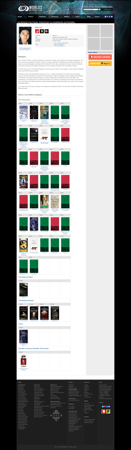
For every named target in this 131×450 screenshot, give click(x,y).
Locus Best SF (37, 404)
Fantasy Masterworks (73, 421)
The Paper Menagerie (34, 252)
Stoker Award (21, 412)
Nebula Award (21, 387)
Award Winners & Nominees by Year (57, 403)
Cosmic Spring (55, 119)
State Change (34, 273)
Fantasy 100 (36, 397)
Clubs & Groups (87, 397)
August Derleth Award (22, 400)
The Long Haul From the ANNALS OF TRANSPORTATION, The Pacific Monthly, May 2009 (44, 168)
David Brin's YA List (38, 407)
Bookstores (86, 392)
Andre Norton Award (22, 419)
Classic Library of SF (73, 417)
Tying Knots (65, 252)
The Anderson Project (26, 277)
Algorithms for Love (24, 273)
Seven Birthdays (55, 142)
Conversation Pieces (73, 415)
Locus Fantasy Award (22, 394)
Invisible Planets (34, 142)
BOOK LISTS (37, 384)
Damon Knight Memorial (74, 391)
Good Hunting (23, 231)
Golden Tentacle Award (23, 424)
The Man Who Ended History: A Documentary (23, 254)
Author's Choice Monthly (74, 427)
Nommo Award (21, 428)
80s (41, 412)
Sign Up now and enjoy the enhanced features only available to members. (89, 421)
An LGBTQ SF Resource (55, 398)
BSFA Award (20, 389)
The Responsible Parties (89, 405)
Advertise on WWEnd (88, 409)
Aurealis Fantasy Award (23, 416)
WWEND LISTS (53, 384)
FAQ (85, 411)
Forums (97, 16)
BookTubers (86, 386)
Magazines (86, 387)
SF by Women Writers (38, 413)
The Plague (34, 209)
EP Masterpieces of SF (73, 420)
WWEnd (66, 16)
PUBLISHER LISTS (73, 411)
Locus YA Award (21, 397)
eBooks (85, 391)
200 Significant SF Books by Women (41, 406)
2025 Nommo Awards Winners (106, 398)
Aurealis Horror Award (22, 418)
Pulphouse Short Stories (74, 429)
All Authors (71, 386)
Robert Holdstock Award (23, 401)
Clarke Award (21, 410)
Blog (88, 16)
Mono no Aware (34, 231)
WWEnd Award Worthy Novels (56, 386)
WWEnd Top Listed (54, 389)
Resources (55, 16)
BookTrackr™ (53, 407)
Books (20, 16)
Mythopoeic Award (22, 391)
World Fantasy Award (22, 404)
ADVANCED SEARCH (107, 9)
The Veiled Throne (44, 320)
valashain (27, 49)
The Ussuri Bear (44, 189)
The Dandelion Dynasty (26, 300)
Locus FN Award (21, 395)
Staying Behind (55, 252)
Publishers (42, 16)
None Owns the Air (55, 165)
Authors (30, 16)
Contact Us (86, 412)
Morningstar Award (22, 427)
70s (39, 412)
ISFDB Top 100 (37, 398)
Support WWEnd (87, 408)
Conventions (86, 389)
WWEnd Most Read (54, 391)
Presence (65, 165)
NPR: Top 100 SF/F (38, 391)
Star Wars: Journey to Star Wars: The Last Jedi (33, 348)
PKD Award (20, 409)
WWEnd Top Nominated (55, 387)
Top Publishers (72, 406)
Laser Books (71, 424)
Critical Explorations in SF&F (75, 418)
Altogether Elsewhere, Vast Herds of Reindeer (65, 232)
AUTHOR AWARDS (73, 389)
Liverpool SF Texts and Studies (75, 426)
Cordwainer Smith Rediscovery (75, 395)
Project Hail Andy (103, 384)
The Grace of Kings (24, 320)
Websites (86, 395)
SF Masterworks (72, 423)
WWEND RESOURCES (55, 401)
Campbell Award (21, 403)
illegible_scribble (27, 48)
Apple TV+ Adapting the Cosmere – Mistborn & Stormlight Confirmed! (104, 393)
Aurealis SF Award (22, 415)
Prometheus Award (22, 406)
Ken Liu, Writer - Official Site (61, 43)
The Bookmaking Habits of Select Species (54, 210)
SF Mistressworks (37, 387)
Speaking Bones (55, 320)
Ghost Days (65, 189)
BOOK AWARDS (21, 384)
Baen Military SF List (38, 409)
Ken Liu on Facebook (59, 45)
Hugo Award (20, 386)
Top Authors (71, 384)
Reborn (23, 297)
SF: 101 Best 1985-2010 (39, 395)
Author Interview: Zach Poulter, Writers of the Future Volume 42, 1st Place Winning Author (106, 388)
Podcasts (86, 384)
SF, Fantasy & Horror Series (56, 406)
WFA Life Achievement (73, 394)
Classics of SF (37, 386)
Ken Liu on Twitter (58, 44)
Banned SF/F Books (54, 397)
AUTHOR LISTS (72, 398)
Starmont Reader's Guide (74, 400)
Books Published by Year (55, 404)
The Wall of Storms (34, 320)
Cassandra (23, 165)
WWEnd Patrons (87, 406)
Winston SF (71, 430)
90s (44, 412)
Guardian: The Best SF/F (39, 389)
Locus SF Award (21, 392)
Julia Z (21, 324)
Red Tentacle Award (22, 422)
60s (37, 412)
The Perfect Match (44, 231)
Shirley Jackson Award (22, 421)
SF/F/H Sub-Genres (88, 394)
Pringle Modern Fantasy (39, 394)
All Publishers (71, 408)
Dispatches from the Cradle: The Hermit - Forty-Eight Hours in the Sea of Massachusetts (23, 145)
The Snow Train (65, 142)
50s (35, 412)
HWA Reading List (38, 403)
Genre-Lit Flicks (53, 395)
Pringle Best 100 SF (38, 392)
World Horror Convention (74, 392)
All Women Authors (73, 387)
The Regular (23, 189)
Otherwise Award (21, 413)
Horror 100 (36, 400)
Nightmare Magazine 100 (39, 401)
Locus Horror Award (22, 398)
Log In (77, 16)
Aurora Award (21, 407)
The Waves (55, 231)
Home (55, 446)
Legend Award (21, 425)
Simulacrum (44, 252)
